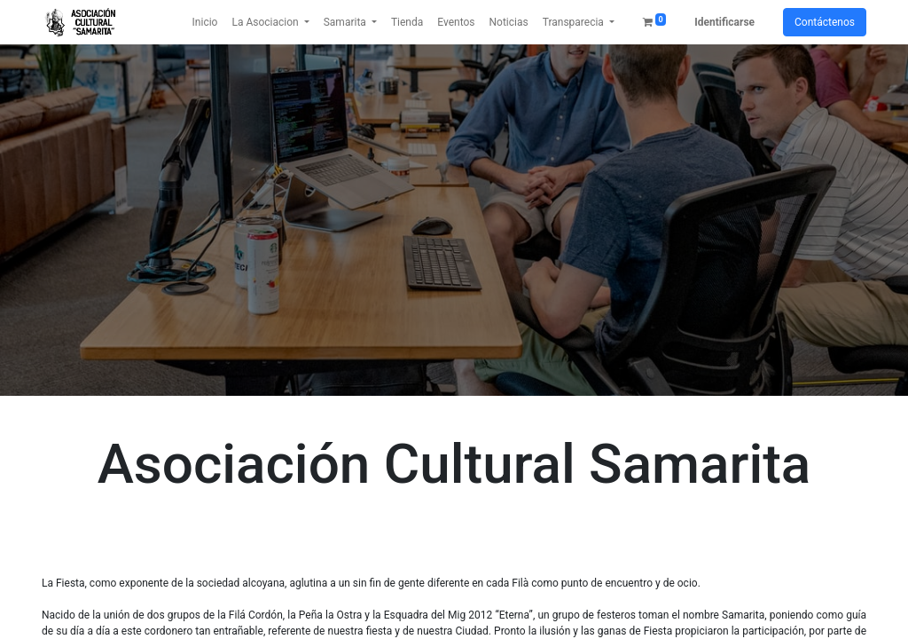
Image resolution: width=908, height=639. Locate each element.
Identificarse (724, 22)
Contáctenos (824, 22)
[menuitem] (205, 22)
